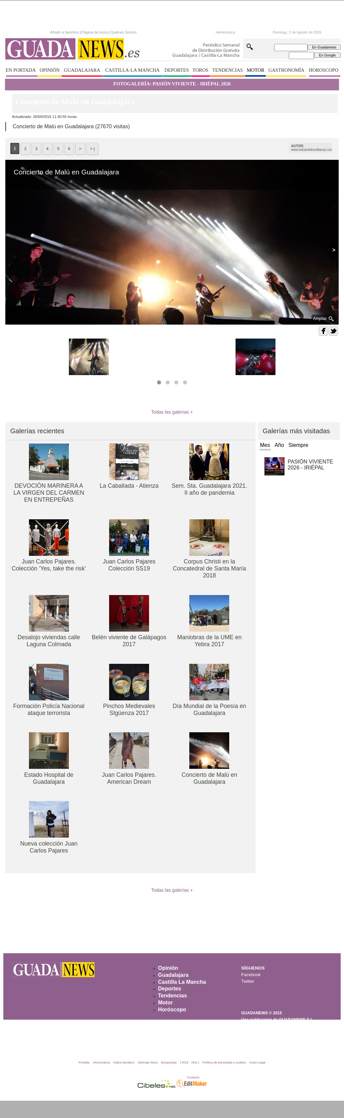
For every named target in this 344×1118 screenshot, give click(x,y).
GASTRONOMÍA (286, 70)
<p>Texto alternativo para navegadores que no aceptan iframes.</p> (108, 32)
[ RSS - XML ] (189, 1062)
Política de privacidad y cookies (224, 1062)
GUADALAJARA (82, 70)
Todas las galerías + (172, 412)
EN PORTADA (21, 70)
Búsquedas (169, 1062)
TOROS (201, 70)
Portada (84, 1062)
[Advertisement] (172, 929)
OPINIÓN (50, 70)
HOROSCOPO (323, 70)
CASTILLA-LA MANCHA (132, 70)
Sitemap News (148, 1062)
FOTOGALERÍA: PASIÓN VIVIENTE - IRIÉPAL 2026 (172, 83)
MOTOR (255, 70)
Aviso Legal (257, 1062)
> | (92, 149)
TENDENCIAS (227, 70)
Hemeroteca (225, 32)
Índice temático (123, 1062)
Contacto (193, 1077)
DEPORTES (176, 70)
